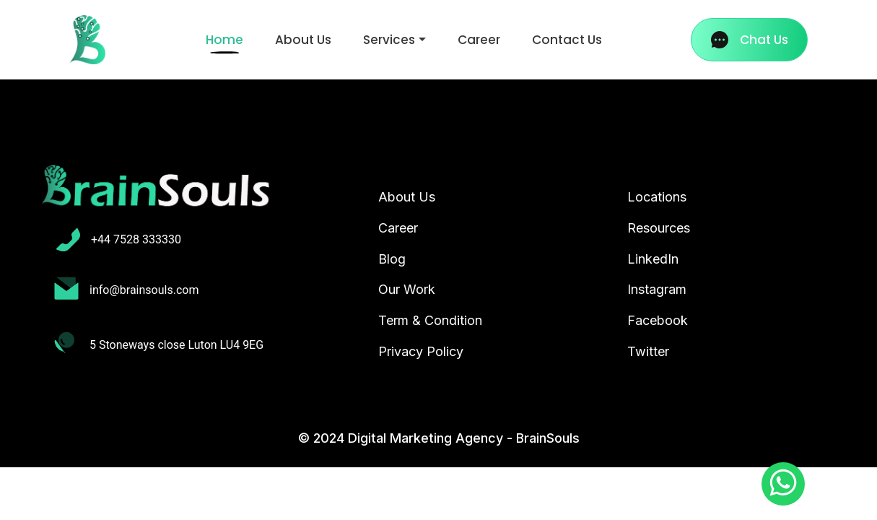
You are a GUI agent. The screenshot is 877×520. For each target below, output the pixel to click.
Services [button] (389, 39)
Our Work (406, 289)
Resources (658, 227)
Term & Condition (430, 320)
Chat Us (749, 39)
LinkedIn (653, 258)
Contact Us (567, 39)
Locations (656, 196)
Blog (392, 258)
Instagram (656, 289)
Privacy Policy (420, 351)
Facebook (657, 320)
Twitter (648, 351)
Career (479, 39)
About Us (303, 39)
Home (227, 39)
